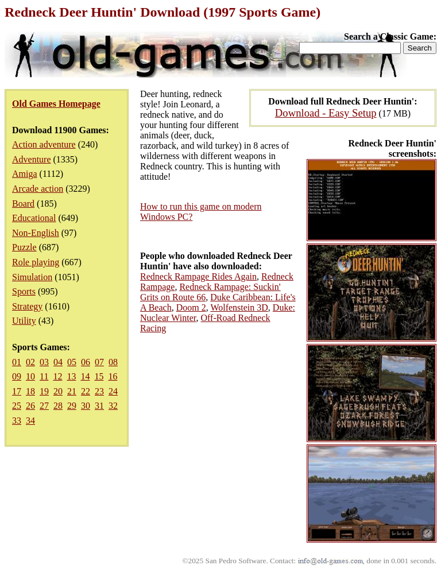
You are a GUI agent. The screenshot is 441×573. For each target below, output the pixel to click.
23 (99, 391)
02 (30, 362)
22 (85, 391)
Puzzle (24, 247)
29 (71, 406)
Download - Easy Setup (326, 113)
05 (71, 362)
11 (44, 376)
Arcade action (37, 188)
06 (85, 362)
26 (30, 406)
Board (23, 203)
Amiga (24, 174)
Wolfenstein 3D (239, 307)
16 (112, 376)
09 (16, 376)
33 (16, 420)
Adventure (31, 159)
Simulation (32, 277)
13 (71, 376)
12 (57, 376)
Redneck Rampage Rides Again (198, 276)
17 (16, 391)
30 (85, 406)
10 (30, 376)
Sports (24, 291)
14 (85, 376)
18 (30, 391)
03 (44, 362)
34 (30, 420)
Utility (24, 321)
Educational (34, 218)
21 (71, 391)
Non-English (35, 233)
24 (113, 391)
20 (58, 391)
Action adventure (44, 144)
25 (16, 406)
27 (44, 406)
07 (99, 362)
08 (113, 362)
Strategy (27, 306)
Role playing (35, 262)
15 (98, 376)
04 (58, 362)
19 (44, 391)
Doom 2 (191, 307)
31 (99, 406)
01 (16, 362)
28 (58, 406)
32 (113, 406)
